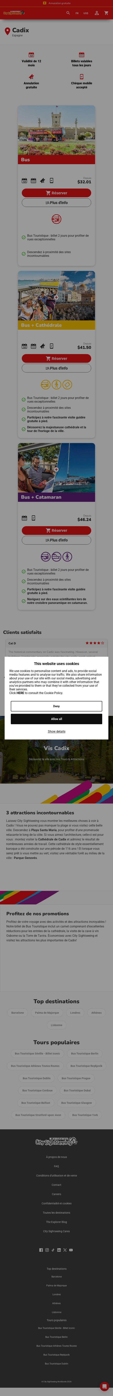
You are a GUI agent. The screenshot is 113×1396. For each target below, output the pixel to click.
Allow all (56, 719)
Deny (56, 706)
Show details (56, 731)
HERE (21, 693)
